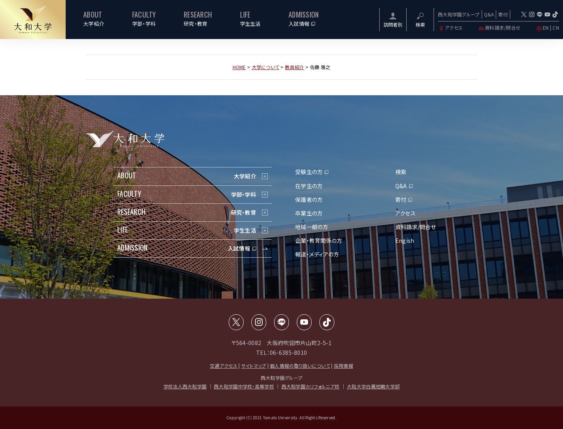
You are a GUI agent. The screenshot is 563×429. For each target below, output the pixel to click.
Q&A (489, 14)
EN (546, 27)
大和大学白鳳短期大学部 (373, 386)
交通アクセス (223, 365)
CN (555, 27)
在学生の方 (309, 186)
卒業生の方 (309, 213)
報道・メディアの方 (317, 254)
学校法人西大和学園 (185, 386)
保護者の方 (309, 199)
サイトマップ (253, 365)
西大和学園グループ (459, 14)
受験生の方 (309, 172)
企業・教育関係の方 (318, 240)
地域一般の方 (311, 227)
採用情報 (343, 365)
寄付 (503, 14)
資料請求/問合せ (499, 27)
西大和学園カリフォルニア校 (311, 386)
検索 (401, 172)
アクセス (450, 27)
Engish (404, 240)
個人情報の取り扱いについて (300, 365)
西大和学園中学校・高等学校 (244, 386)
